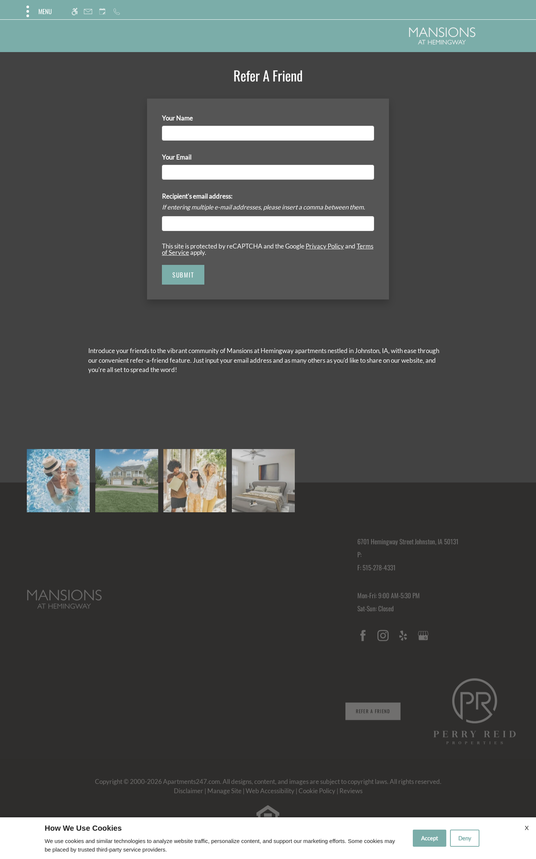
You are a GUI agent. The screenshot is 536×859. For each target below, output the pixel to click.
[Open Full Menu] (38, 11)
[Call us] (117, 11)
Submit (183, 274)
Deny (464, 838)
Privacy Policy (325, 246)
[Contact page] (88, 11)
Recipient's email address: (197, 196)
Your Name (189, 118)
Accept (429, 838)
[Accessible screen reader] (74, 11)
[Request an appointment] (102, 11)
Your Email (189, 157)
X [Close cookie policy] (527, 827)
